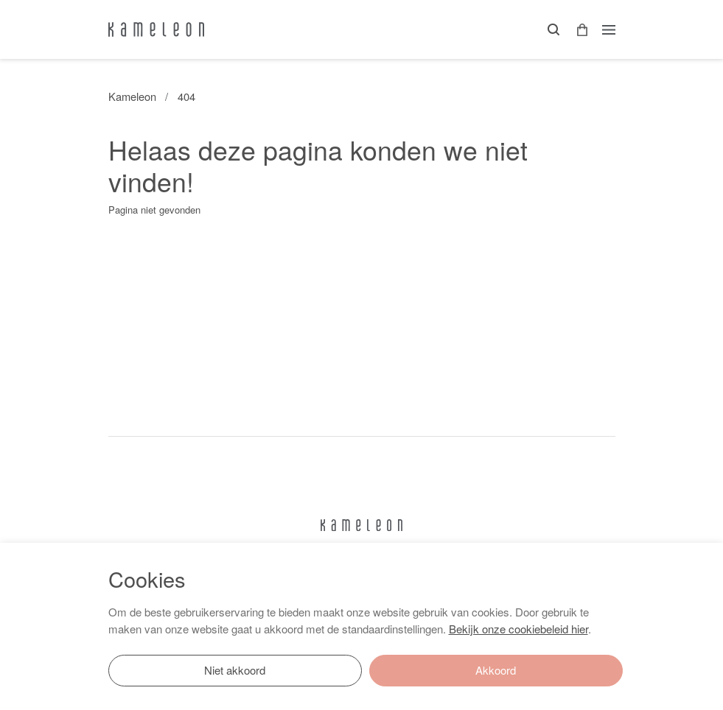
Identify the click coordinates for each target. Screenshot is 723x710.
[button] (577, 29)
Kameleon (132, 96)
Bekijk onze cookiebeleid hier (518, 628)
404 (186, 96)
